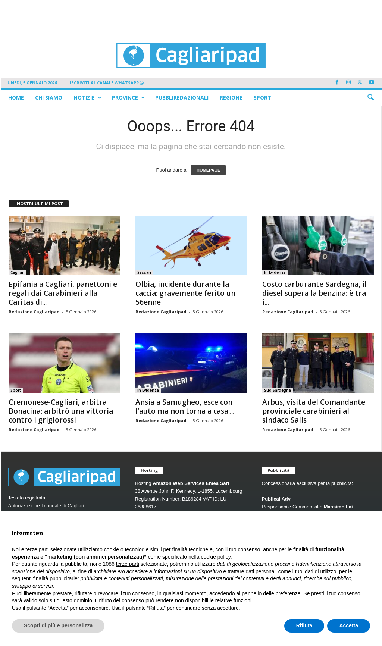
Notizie (87, 98)
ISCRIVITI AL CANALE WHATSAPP (107, 82)
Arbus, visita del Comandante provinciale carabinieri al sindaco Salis (313, 411)
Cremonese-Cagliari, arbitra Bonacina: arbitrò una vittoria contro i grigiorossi (61, 411)
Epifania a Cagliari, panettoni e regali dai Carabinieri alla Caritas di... (63, 293)
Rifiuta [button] (304, 625)
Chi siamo (48, 97)
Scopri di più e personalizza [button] (58, 625)
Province (128, 98)
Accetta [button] (348, 625)
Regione (231, 97)
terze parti (127, 564)
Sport (262, 97)
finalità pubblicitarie (55, 578)
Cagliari (17, 272)
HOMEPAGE (208, 170)
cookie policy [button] (216, 557)
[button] (370, 98)
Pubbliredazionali (182, 97)
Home (16, 97)
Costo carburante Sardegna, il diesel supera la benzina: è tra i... (314, 293)
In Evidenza (275, 272)
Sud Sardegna (277, 390)
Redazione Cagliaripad (34, 311)
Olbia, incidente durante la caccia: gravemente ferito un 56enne (185, 293)
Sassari (144, 272)
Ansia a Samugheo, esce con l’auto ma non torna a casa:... (184, 406)
